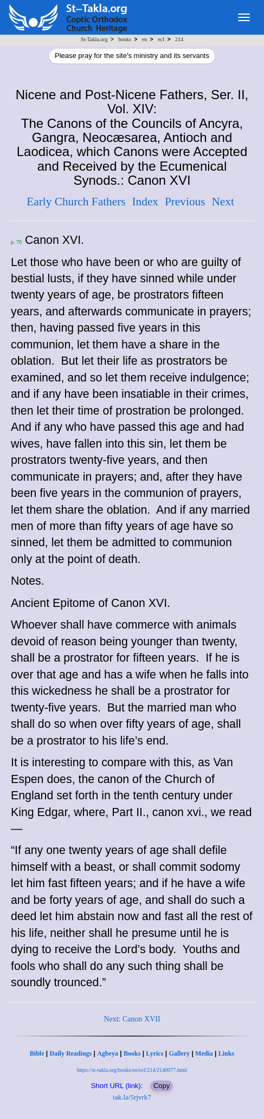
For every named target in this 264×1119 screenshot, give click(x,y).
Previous (185, 201)
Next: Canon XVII (132, 1019)
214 (179, 39)
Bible (37, 1053)
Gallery (179, 1053)
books (124, 39)
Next (222, 201)
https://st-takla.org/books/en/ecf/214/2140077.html (132, 1070)
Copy (161, 1086)
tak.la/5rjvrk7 (132, 1097)
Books (132, 1053)
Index (145, 201)
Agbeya (107, 1053)
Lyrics (154, 1053)
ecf (161, 39)
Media (204, 1053)
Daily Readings (71, 1053)
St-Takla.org (94, 39)
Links (226, 1053)
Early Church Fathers (76, 201)
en (144, 39)
